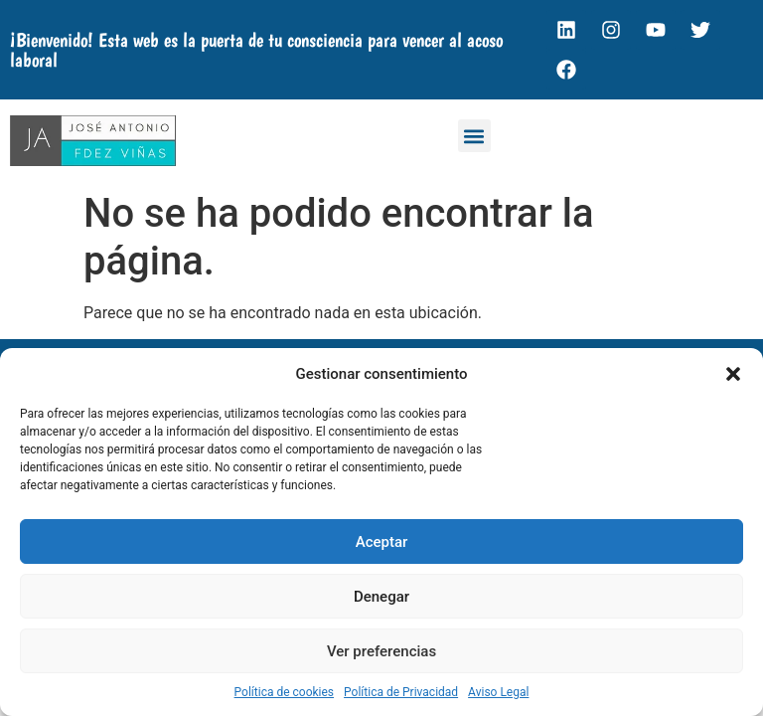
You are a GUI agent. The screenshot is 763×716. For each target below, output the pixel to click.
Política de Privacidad (401, 692)
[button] (733, 374)
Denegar (381, 597)
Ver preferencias (381, 651)
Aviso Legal (498, 692)
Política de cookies (284, 692)
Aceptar (382, 542)
